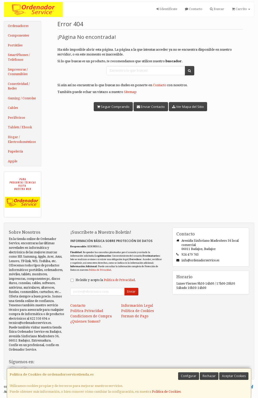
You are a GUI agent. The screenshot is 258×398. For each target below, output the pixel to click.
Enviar (131, 291)
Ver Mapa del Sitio (188, 106)
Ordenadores (18, 26)
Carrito (241, 9)
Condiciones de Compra (91, 316)
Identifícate (166, 9)
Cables (13, 108)
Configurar (188, 376)
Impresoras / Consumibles (18, 72)
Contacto (193, 9)
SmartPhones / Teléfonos (19, 57)
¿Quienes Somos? (85, 321)
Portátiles (15, 45)
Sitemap (130, 92)
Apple (12, 161)
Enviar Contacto (151, 106)
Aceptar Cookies (234, 376)
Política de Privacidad (100, 269)
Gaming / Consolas (22, 98)
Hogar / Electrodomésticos (22, 139)
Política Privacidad (86, 311)
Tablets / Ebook (20, 127)
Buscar (217, 9)
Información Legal (137, 305)
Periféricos (16, 117)
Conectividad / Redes (19, 86)
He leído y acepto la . (106, 280)
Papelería (15, 151)
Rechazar (209, 376)
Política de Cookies (166, 391)
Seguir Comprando (113, 106)
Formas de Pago (134, 316)
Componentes (18, 35)
